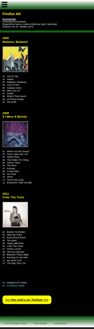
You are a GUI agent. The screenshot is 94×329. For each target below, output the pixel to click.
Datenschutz (40, 323)
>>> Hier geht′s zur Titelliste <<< (26, 299)
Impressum (60, 323)
